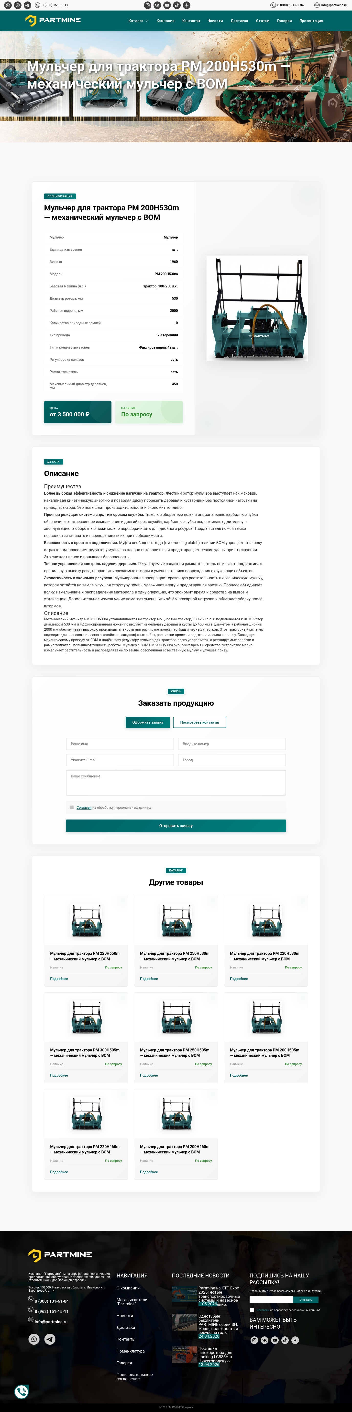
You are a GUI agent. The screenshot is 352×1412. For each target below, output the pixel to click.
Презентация (311, 21)
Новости (215, 21)
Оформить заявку (147, 722)
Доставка (239, 21)
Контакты (191, 21)
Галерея (284, 21)
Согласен (84, 807)
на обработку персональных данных (114, 808)
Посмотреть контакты (199, 722)
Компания (166, 21)
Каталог (139, 21)
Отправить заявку (176, 825)
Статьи (262, 21)
